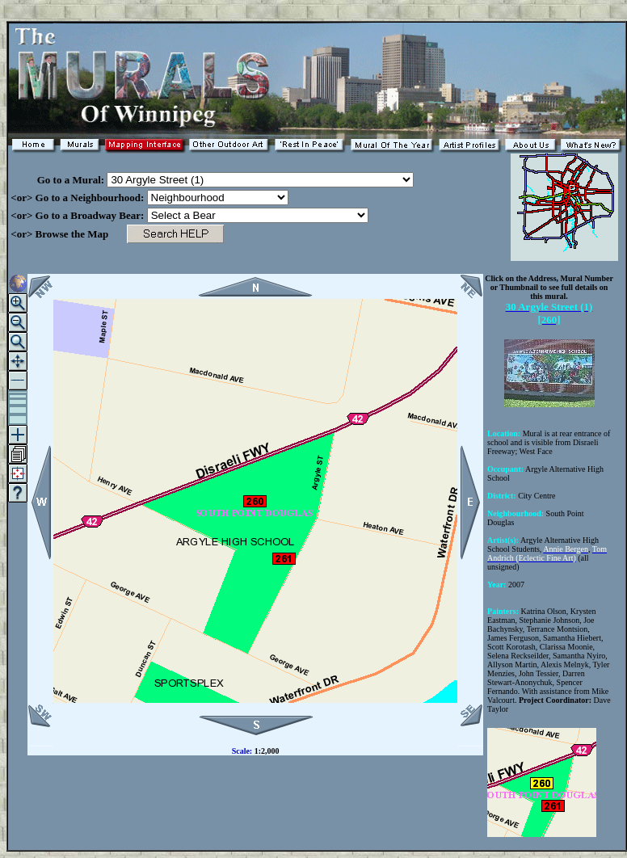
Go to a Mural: (57, 180)
